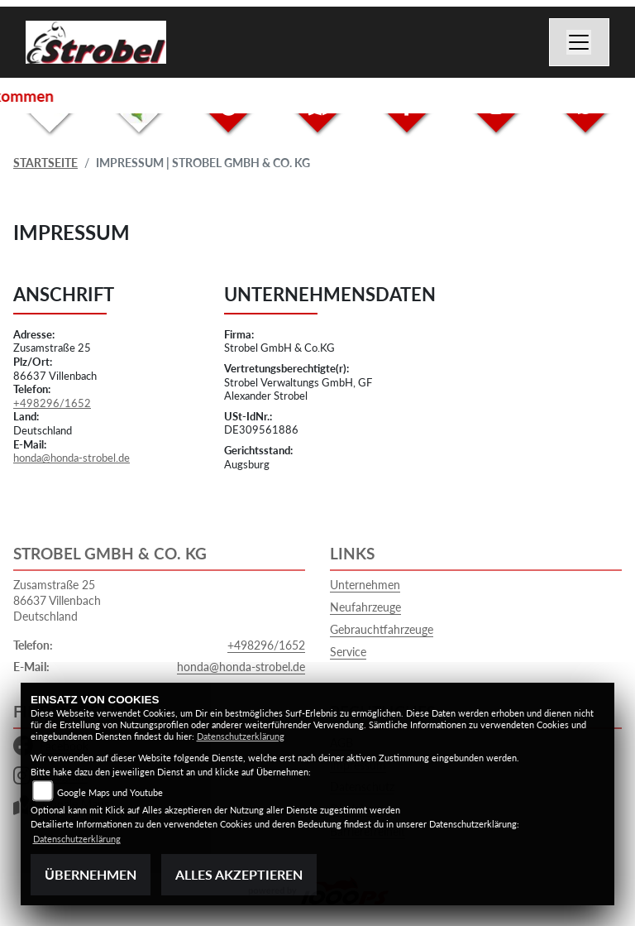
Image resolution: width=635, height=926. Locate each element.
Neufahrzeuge (365, 607)
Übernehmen (90, 874)
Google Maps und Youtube (110, 792)
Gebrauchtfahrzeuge (381, 629)
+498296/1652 (52, 403)
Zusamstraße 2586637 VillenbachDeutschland (57, 600)
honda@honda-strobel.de (71, 457)
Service (348, 652)
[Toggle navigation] (579, 42)
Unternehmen (365, 585)
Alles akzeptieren (239, 874)
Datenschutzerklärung (240, 736)
